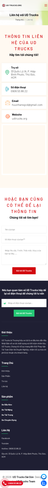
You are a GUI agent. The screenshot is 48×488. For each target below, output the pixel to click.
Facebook (6, 438)
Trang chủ (19, 19)
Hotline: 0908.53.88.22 (11, 448)
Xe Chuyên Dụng (9, 420)
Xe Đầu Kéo (7, 404)
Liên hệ (5, 386)
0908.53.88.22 (14, 483)
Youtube (5, 443)
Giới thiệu (6, 371)
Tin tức (5, 381)
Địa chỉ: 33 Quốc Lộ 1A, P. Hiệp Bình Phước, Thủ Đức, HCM (24, 455)
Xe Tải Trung (7, 415)
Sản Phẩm (6, 376)
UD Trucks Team (25, 481)
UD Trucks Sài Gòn (23, 476)
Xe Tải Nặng (7, 409)
